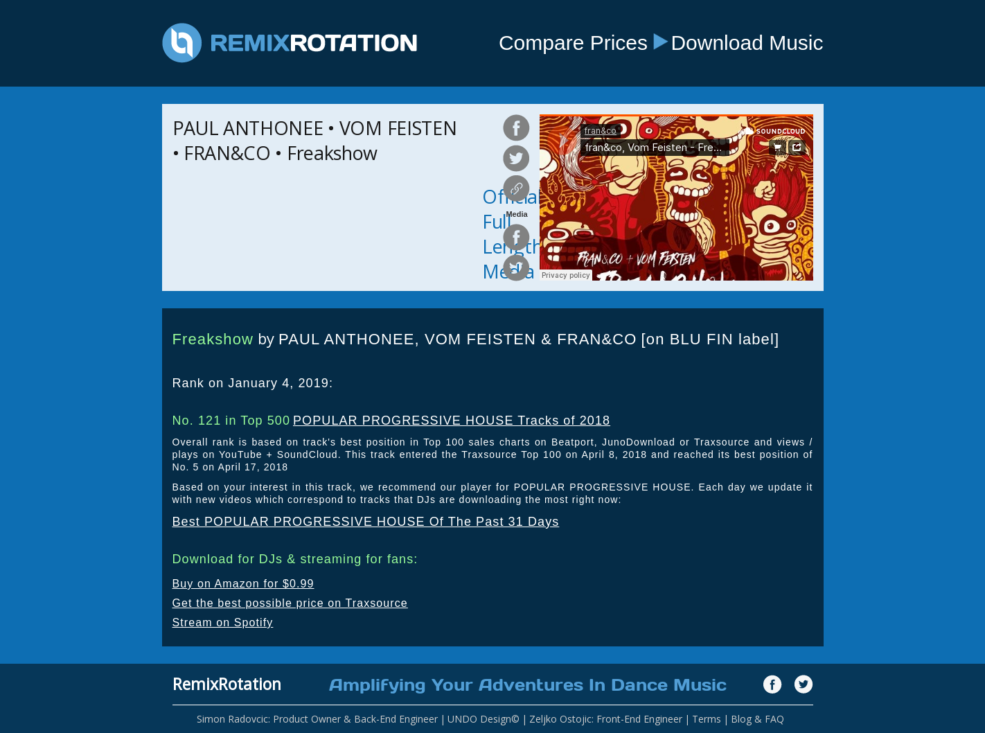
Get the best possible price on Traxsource (290, 603)
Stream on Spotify (223, 622)
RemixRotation (226, 684)
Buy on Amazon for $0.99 (243, 584)
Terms (706, 718)
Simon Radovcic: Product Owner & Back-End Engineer (317, 718)
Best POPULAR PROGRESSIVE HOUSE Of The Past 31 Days (366, 522)
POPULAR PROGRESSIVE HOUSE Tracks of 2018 (451, 420)
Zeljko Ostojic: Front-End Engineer (605, 718)
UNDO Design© (483, 718)
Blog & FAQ (757, 718)
